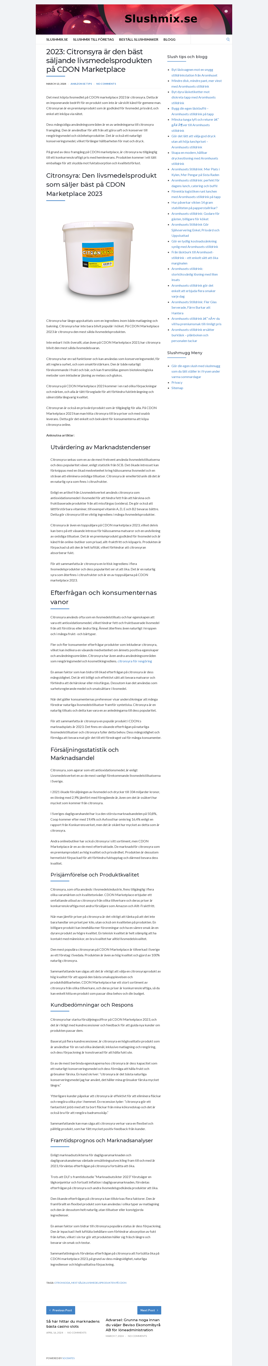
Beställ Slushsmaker (138, 39)
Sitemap (177, 388)
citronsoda (62, 1282)
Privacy (176, 382)
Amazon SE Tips (81, 83)
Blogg (169, 39)
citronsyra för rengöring (135, 661)
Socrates (68, 1358)
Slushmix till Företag (93, 39)
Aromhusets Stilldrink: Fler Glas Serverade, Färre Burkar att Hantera (194, 307)
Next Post (149, 1310)
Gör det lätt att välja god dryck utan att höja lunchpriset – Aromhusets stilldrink (193, 141)
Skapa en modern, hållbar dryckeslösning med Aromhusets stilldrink (194, 158)
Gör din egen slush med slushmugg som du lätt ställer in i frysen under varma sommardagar (195, 371)
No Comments (106, 83)
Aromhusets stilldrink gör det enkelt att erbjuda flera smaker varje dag (193, 290)
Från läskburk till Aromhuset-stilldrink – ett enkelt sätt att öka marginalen (194, 257)
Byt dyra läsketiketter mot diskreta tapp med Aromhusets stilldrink (193, 97)
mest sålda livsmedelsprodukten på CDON (98, 1282)
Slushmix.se (57, 39)
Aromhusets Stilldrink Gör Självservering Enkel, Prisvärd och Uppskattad (195, 229)
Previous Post (60, 1310)
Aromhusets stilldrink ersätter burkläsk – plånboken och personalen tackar (192, 335)
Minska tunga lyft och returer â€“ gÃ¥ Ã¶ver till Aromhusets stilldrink (195, 124)
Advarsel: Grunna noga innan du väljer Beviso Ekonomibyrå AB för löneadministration (133, 1325)
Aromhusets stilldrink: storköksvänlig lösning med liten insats (194, 274)
